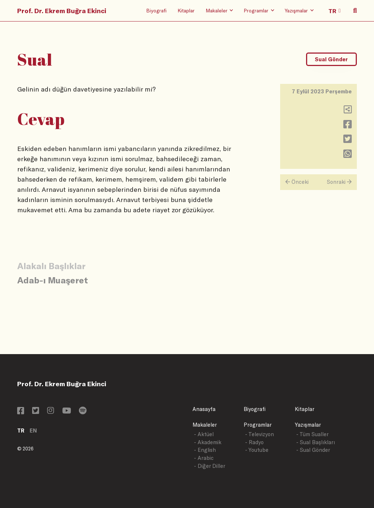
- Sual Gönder (313, 450)
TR (20, 430)
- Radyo (254, 442)
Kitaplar (186, 10)
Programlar (258, 425)
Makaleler (204, 425)
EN (33, 430)
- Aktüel (204, 434)
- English (205, 450)
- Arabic (204, 458)
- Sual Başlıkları (315, 442)
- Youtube (256, 450)
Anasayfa (203, 409)
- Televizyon (259, 434)
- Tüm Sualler (312, 434)
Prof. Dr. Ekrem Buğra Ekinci (61, 11)
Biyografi (156, 10)
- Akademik (207, 442)
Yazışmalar (308, 425)
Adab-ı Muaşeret (52, 280)
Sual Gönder (331, 59)
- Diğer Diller (209, 466)
